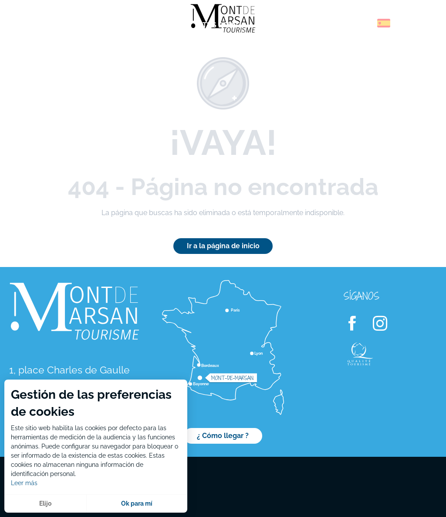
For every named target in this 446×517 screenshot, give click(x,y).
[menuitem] (43, 26)
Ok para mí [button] (136, 503)
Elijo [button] (45, 503)
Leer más (24, 482)
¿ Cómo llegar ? (223, 435)
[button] (365, 23)
